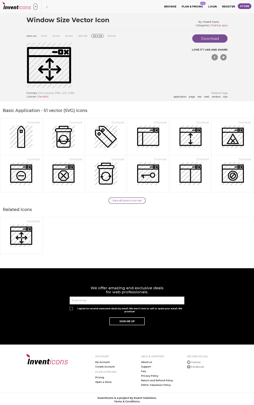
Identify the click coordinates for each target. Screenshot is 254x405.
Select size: (31, 36)
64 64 (69, 36)
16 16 (44, 36)
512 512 (112, 36)
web (206, 97)
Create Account (105, 366)
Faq (143, 371)
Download (33, 122)
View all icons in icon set (127, 200)
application (180, 97)
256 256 (97, 36)
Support (146, 366)
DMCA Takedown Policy (156, 384)
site (200, 97)
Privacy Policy (149, 375)
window (216, 97)
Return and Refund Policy (157, 380)
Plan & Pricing (194, 5)
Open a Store (103, 382)
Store (244, 6)
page (192, 97)
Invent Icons (211, 21)
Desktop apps (219, 25)
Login (212, 6)
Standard (42, 96)
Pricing (99, 377)
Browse (170, 6)
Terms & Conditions (127, 401)
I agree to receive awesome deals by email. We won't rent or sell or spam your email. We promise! (129, 310)
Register (228, 6)
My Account (102, 362)
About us (146, 362)
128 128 (82, 36)
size (225, 97)
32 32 (56, 36)
